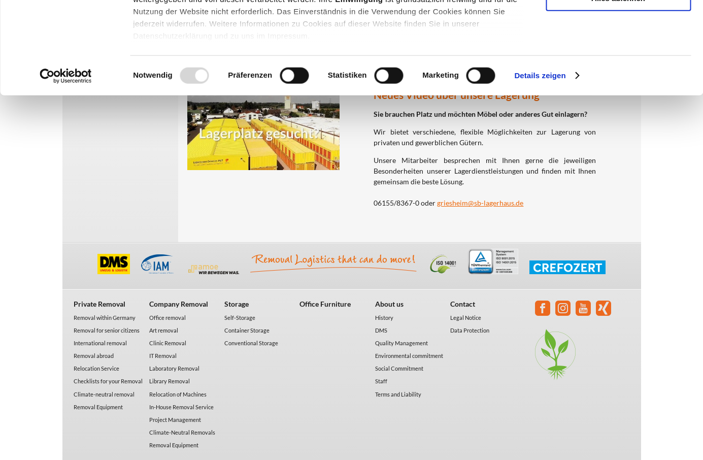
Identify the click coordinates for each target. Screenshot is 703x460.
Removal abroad (94, 355)
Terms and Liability (398, 394)
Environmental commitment (409, 355)
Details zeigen (539, 162)
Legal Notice (465, 317)
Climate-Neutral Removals (182, 432)
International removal (100, 343)
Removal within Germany (105, 317)
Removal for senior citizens (107, 330)
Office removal (167, 317)
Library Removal (169, 381)
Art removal (163, 330)
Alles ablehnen (618, 84)
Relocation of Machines (178, 394)
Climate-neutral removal (104, 394)
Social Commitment (399, 368)
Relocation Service (96, 368)
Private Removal (99, 304)
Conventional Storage (251, 343)
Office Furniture (325, 304)
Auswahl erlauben (618, 55)
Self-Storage (239, 317)
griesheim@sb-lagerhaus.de (480, 203)
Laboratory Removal (174, 368)
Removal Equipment (98, 407)
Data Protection (469, 330)
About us (389, 304)
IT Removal (163, 355)
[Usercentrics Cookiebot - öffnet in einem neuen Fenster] (65, 162)
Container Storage (247, 330)
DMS (381, 330)
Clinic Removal (167, 343)
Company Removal (178, 304)
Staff (381, 381)
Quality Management (401, 343)
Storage (236, 304)
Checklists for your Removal (108, 381)
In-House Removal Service (181, 407)
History (384, 317)
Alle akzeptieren (618, 25)
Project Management (175, 419)
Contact (462, 304)
